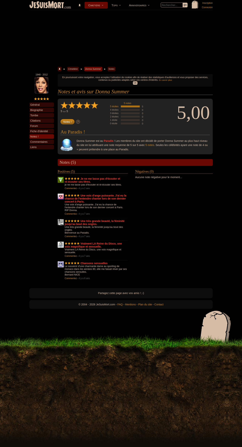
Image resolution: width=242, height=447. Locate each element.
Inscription (207, 3)
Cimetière (94, 5)
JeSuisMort (46, 5)
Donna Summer (93, 69)
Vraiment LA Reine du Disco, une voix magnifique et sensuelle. (93, 245)
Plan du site (145, 304)
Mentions (130, 304)
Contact (158, 304)
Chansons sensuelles (94, 263)
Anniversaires (137, 5)
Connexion (207, 7)
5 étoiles (114, 106)
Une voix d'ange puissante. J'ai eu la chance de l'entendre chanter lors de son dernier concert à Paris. (95, 198)
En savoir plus (165, 80)
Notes (111, 69)
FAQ (120, 304)
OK (135, 83)
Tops (115, 5)
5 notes (127, 103)
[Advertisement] (121, 38)
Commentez (71, 188)
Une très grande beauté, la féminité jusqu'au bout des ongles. (94, 223)
